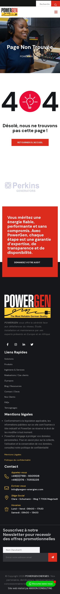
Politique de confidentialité (17, 460)
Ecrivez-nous (18, 485)
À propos (8, 380)
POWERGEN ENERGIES (37, 576)
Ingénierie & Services (14, 369)
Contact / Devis (12, 391)
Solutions (9, 359)
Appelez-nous (19, 472)
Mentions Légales (12, 454)
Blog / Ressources (13, 386)
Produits (8, 364)
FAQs (6, 402)
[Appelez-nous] (6, 476)
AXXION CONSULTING (40, 588)
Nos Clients (9, 397)
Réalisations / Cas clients (16, 375)
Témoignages (10, 407)
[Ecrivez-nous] (6, 488)
